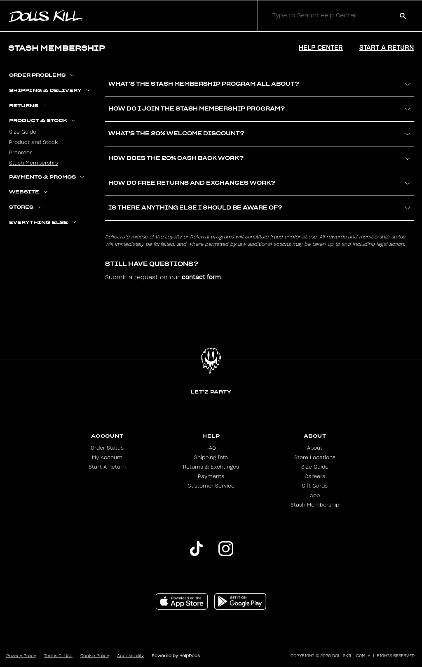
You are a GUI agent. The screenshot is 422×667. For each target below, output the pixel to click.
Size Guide (22, 132)
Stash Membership (33, 162)
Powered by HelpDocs (176, 656)
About (315, 436)
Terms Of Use (58, 656)
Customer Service (211, 485)
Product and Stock (33, 142)
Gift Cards (315, 485)
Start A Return (107, 466)
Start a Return (386, 47)
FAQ (211, 447)
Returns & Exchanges (211, 466)
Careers (315, 476)
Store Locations (314, 457)
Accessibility (130, 656)
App (315, 495)
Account (107, 436)
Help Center (321, 47)
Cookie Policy (94, 656)
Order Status (107, 447)
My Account (107, 457)
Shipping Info (211, 457)
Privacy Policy (21, 656)
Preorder (20, 152)
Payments (211, 476)
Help (211, 436)
